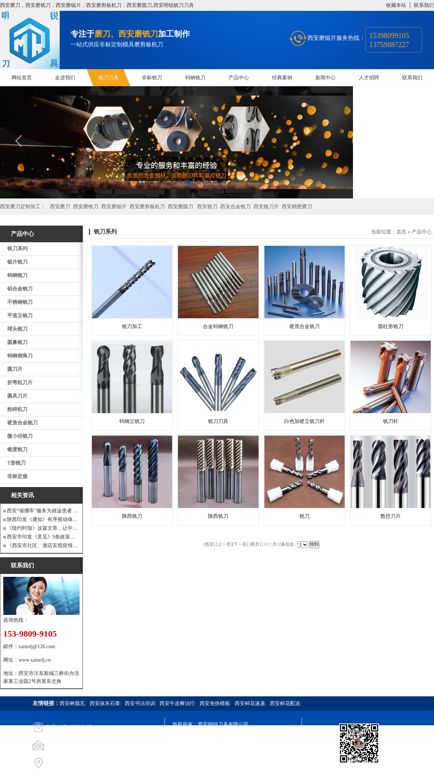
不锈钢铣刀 (20, 302)
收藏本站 (396, 5)
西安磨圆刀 (180, 206)
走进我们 (65, 77)
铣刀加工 (132, 326)
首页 (401, 232)
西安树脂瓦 (72, 703)
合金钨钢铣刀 (218, 326)
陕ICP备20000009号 (224, 737)
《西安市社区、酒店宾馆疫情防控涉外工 (43, 545)
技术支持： (185, 763)
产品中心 (239, 77)
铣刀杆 (390, 421)
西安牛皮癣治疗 (177, 703)
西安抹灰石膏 (105, 703)
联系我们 (424, 5)
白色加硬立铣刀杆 (304, 421)
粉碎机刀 (17, 409)
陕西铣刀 (132, 516)
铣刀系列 (17, 248)
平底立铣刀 (20, 315)
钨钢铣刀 (195, 77)
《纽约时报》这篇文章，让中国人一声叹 (43, 528)
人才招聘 (369, 77)
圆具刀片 (17, 396)
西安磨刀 (60, 206)
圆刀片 (14, 369)
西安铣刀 (207, 206)
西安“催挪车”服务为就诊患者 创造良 (43, 510)
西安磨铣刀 (85, 206)
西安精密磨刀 (297, 206)
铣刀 (304, 516)
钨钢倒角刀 (20, 355)
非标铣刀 (152, 77)
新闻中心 (325, 77)
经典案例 (282, 77)
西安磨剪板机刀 (147, 206)
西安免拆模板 (215, 703)
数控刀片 (390, 516)
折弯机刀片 (20, 382)
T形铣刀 (16, 463)
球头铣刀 (17, 329)
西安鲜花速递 (250, 703)
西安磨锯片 (114, 206)
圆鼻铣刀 (17, 342)
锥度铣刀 (17, 449)
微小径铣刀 (20, 436)
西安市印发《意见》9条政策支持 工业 (43, 537)
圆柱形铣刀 (390, 326)
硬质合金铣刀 (22, 422)
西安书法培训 (140, 703)
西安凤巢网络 (213, 763)
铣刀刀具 (108, 77)
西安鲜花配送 (285, 703)
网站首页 (22, 77)
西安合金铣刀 (235, 206)
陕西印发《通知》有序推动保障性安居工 (43, 519)
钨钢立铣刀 (132, 421)
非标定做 (17, 476)
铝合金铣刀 (20, 288)
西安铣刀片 (266, 206)
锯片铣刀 (17, 262)
